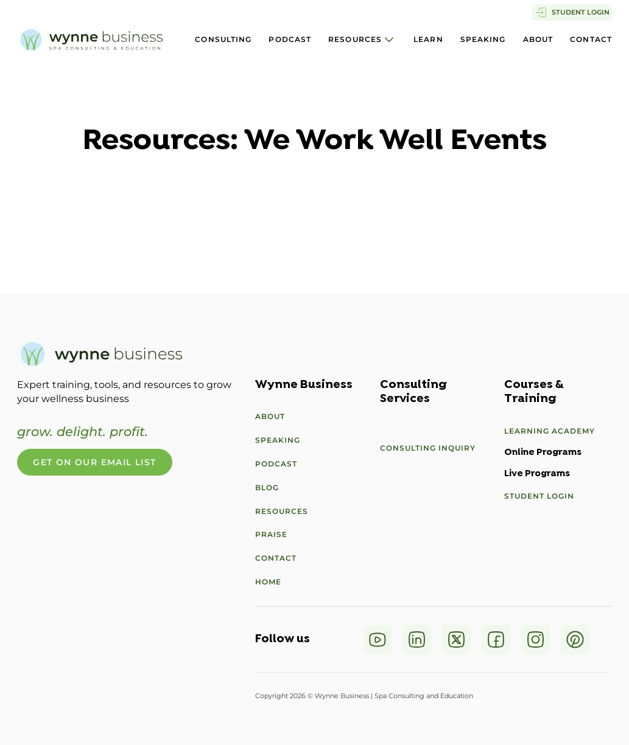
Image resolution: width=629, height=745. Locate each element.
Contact (591, 39)
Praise (271, 534)
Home (268, 581)
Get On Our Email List (94, 462)
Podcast (290, 39)
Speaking (483, 39)
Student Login (539, 496)
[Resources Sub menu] (389, 39)
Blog (267, 487)
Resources (355, 39)
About (538, 39)
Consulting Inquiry (428, 447)
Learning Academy (549, 430)
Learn (428, 39)
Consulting (223, 39)
